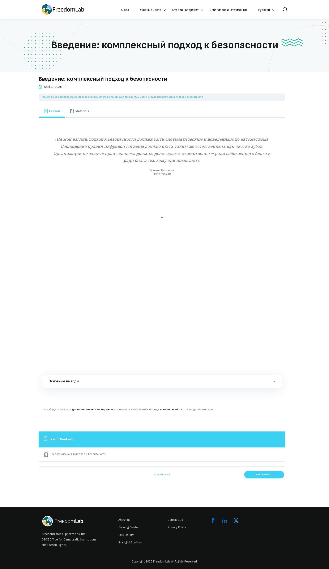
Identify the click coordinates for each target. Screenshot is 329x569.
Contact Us (175, 520)
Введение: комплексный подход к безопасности (175, 97)
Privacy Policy (177, 527)
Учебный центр (150, 10)
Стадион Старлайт (185, 10)
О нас (125, 10)
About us (124, 520)
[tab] (52, 111)
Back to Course (162, 474)
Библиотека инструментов (228, 10)
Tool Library (126, 535)
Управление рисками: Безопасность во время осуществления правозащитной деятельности (94, 97)
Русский (264, 10)
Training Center (128, 527)
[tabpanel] (162, 272)
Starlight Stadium (130, 542)
